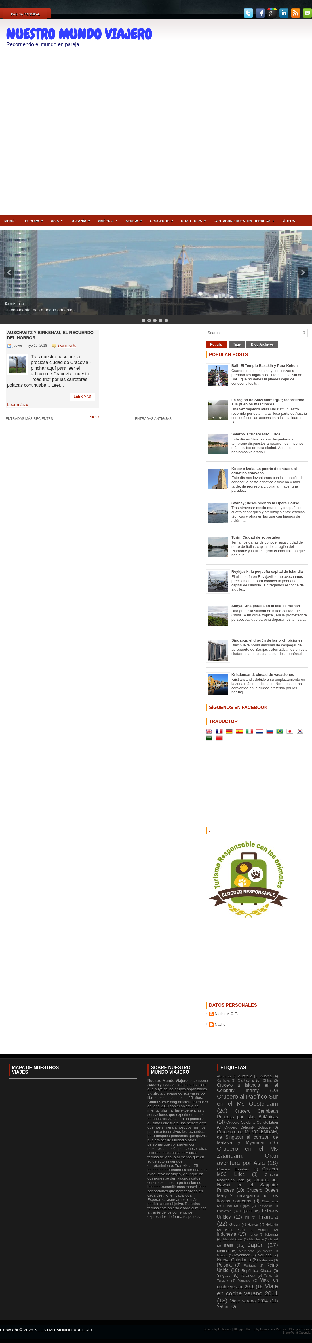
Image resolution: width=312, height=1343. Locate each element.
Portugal (250, 1265)
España (246, 1211)
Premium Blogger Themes (294, 1329)
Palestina (266, 1260)
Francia (268, 1216)
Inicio (94, 417)
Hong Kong (235, 1229)
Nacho (220, 1024)
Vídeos (288, 221)
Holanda (271, 1224)
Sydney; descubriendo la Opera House (265, 503)
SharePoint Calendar (297, 1332)
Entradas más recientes (29, 419)
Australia (245, 1076)
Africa (135, 219)
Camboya (223, 1080)
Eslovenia (224, 1211)
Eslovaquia (265, 1206)
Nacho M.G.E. (226, 1014)
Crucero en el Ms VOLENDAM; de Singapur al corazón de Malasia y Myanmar (247, 1137)
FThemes (225, 1329)
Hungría (264, 1229)
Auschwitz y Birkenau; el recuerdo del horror (50, 335)
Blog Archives (262, 344)
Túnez (268, 1275)
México (267, 1251)
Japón (256, 1245)
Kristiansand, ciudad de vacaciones (262, 674)
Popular (216, 344)
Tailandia (248, 1275)
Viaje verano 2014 (249, 1301)
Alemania (224, 1076)
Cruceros (163, 219)
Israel (274, 1239)
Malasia (223, 1251)
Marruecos (246, 1251)
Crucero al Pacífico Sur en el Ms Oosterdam (247, 1100)
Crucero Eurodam (233, 1169)
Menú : (10, 221)
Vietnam (223, 1306)
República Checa (256, 1270)
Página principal (25, 14)
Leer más (82, 397)
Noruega (265, 1255)
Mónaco (222, 1255)
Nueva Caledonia (234, 1259)
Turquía (222, 1280)
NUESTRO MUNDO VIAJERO (79, 34)
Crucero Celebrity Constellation (252, 1122)
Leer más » (17, 404)
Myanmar (242, 1255)
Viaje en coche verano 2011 (247, 1290)
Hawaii (252, 1224)
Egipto (245, 1206)
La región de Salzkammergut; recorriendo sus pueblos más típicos (267, 402)
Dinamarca (270, 1201)
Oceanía (82, 219)
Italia (228, 1245)
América (109, 219)
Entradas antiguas (153, 419)
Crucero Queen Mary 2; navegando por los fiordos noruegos (247, 1195)
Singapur (224, 1275)
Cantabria (246, 1080)
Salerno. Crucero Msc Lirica (255, 434)
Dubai (227, 1206)
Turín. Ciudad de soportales (255, 537)
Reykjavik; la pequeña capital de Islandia (267, 571)
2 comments (66, 346)
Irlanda (253, 1234)
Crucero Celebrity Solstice (247, 1127)
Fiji (247, 1217)
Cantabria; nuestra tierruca (246, 219)
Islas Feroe (256, 1239)
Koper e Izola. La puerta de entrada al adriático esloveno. (264, 471)
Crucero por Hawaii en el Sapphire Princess (247, 1185)
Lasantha (267, 1329)
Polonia (224, 1265)
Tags (237, 344)
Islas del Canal (233, 1239)
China (267, 1080)
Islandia (271, 1234)
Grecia (234, 1224)
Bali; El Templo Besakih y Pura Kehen (264, 365)
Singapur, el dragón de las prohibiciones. (267, 640)
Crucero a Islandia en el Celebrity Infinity (247, 1088)
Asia (58, 219)
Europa (36, 219)
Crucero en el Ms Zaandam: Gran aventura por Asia (247, 1155)
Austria (266, 1076)
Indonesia (226, 1234)
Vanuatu (244, 1280)
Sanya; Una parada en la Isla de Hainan (265, 606)
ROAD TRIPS (195, 219)
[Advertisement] (283, 112)
